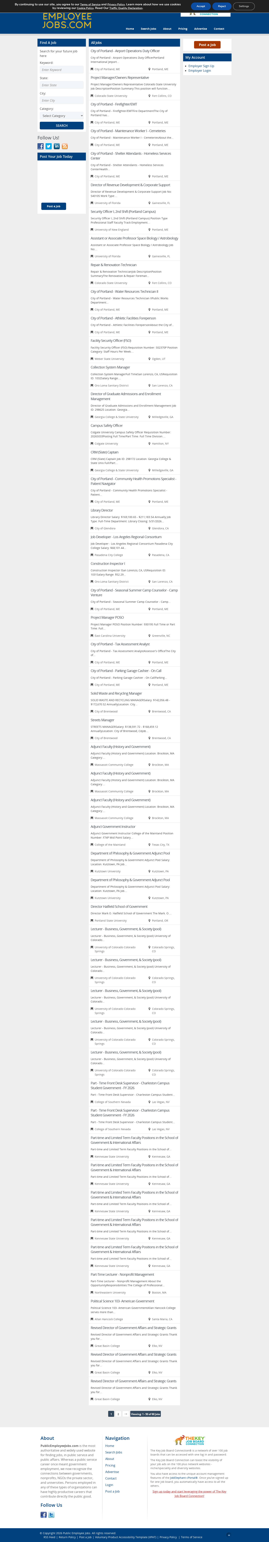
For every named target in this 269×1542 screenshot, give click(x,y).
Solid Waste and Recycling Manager (116, 693)
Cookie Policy (85, 8)
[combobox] (62, 85)
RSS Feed (49, 1537)
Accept (201, 6)
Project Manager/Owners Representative (120, 77)
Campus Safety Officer (107, 425)
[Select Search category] (62, 115)
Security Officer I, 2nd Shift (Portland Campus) (123, 211)
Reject (222, 6)
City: (43, 93)
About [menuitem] (109, 1459)
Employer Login (199, 70)
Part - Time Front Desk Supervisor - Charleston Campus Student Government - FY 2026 (130, 1085)
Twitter (51, 1515)
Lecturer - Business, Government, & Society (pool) (126, 929)
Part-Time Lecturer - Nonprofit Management (122, 1274)
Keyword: (46, 63)
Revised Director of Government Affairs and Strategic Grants (133, 1327)
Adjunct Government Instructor (113, 826)
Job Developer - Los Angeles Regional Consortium (126, 537)
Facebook (44, 1515)
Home (130, 28)
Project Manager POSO (107, 617)
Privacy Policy (169, 1537)
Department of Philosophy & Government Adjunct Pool (130, 853)
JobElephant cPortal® (184, 1477)
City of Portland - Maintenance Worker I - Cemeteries (128, 130)
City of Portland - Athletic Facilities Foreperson (123, 318)
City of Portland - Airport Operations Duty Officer (125, 51)
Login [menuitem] (109, 1485)
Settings (244, 6)
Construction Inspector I (108, 563)
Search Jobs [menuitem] (113, 1452)
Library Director (102, 510)
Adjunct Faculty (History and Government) (120, 746)
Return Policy (67, 1537)
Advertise (200, 28)
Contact (219, 28)
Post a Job (53, 206)
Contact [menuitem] (111, 1478)
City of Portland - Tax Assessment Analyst (120, 644)
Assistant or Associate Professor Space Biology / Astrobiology (134, 238)
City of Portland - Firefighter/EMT (114, 104)
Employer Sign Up (201, 66)
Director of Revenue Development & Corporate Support (130, 185)
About (167, 28)
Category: (47, 109)
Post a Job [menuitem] (112, 1491)
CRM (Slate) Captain (104, 452)
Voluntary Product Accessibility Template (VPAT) (125, 1537)
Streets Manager (102, 720)
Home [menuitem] (109, 1446)
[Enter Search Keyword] (62, 69)
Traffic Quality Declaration (125, 8)
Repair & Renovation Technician (113, 264)
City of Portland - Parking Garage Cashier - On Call (126, 670)
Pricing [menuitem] (110, 1465)
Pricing (182, 28)
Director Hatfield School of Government (119, 906)
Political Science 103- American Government (122, 1301)
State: (44, 78)
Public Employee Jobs (76, 1533)
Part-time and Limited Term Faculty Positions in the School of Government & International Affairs (134, 1140)
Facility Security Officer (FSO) (111, 340)
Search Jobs (148, 28)
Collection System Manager (110, 367)
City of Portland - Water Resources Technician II (124, 291)
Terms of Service (191, 1537)
